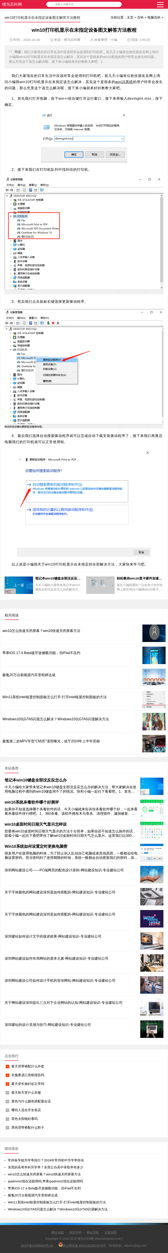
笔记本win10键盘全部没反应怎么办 (36, 780)
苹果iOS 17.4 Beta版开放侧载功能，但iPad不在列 (41, 653)
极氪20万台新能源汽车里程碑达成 (28, 675)
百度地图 (110, 1232)
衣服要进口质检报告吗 (27, 1075)
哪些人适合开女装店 (26, 1110)
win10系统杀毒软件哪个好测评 (32, 802)
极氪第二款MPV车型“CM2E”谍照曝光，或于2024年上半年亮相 (51, 741)
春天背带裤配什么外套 (27, 1066)
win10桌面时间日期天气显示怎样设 (36, 824)
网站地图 (57, 1232)
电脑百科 (154, 17)
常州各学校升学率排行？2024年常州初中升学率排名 (46, 1160)
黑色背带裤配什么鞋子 (27, 1127)
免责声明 (75, 1232)
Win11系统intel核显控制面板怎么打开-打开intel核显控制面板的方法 (54, 697)
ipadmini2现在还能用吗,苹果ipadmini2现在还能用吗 (45, 1181)
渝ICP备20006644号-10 (37, 1245)
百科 (140, 17)
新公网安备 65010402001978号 (82, 1244)
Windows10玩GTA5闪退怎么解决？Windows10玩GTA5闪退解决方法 (55, 719)
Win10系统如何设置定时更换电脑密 (36, 846)
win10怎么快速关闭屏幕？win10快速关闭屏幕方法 (41, 631)
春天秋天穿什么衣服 (26, 1092)
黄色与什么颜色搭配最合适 (31, 1101)
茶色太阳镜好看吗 (24, 1119)
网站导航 (93, 1232)
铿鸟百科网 (12, 4)
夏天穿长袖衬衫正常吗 (27, 1084)
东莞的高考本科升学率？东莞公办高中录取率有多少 (45, 1167)
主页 (130, 17)
